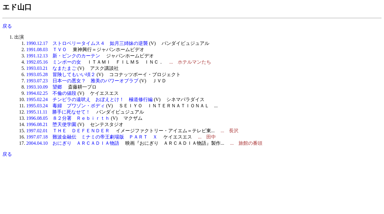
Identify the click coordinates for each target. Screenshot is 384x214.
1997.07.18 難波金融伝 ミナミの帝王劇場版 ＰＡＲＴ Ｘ (91, 136)
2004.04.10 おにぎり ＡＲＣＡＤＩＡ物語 (72, 143)
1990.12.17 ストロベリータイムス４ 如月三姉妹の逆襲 (87, 43)
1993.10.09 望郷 (44, 86)
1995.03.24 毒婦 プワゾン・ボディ (65, 105)
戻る (7, 26)
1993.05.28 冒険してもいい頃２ (60, 74)
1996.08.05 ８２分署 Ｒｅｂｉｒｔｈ (68, 118)
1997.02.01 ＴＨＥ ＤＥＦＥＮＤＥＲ (68, 130)
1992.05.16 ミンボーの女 (53, 61)
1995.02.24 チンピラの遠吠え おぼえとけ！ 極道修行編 (89, 99)
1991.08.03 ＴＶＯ (46, 49)
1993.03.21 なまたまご (51, 68)
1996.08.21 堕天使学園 (51, 124)
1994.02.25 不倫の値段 (51, 93)
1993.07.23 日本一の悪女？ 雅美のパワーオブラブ (82, 80)
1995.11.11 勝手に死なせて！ (58, 111)
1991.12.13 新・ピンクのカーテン (63, 55)
